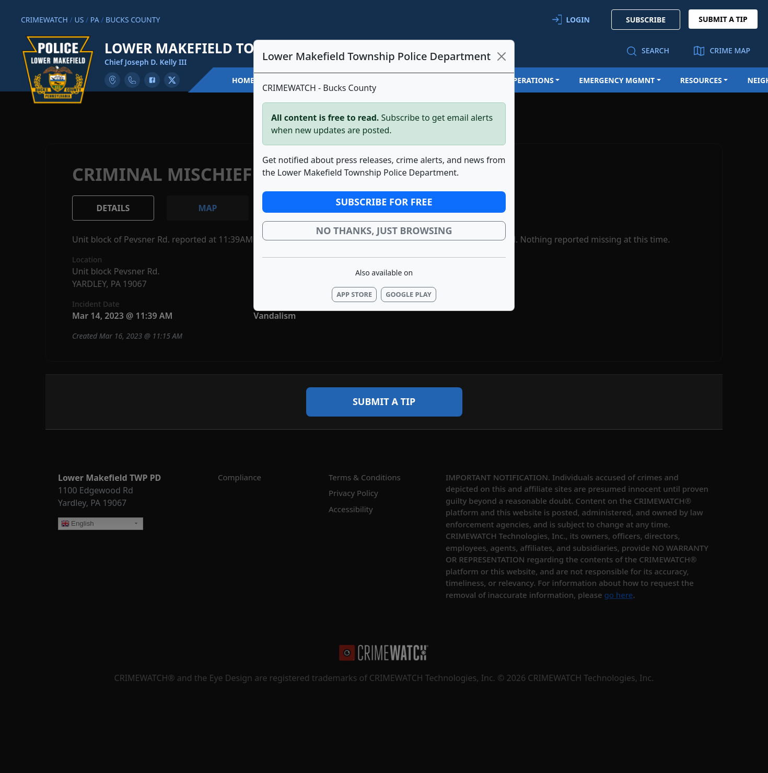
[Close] (501, 56)
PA (94, 20)
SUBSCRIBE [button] (646, 20)
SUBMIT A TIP (723, 19)
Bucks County (133, 20)
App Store (354, 294)
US (79, 20)
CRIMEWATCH (44, 20)
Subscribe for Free (384, 201)
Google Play (409, 294)
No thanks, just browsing (384, 230)
